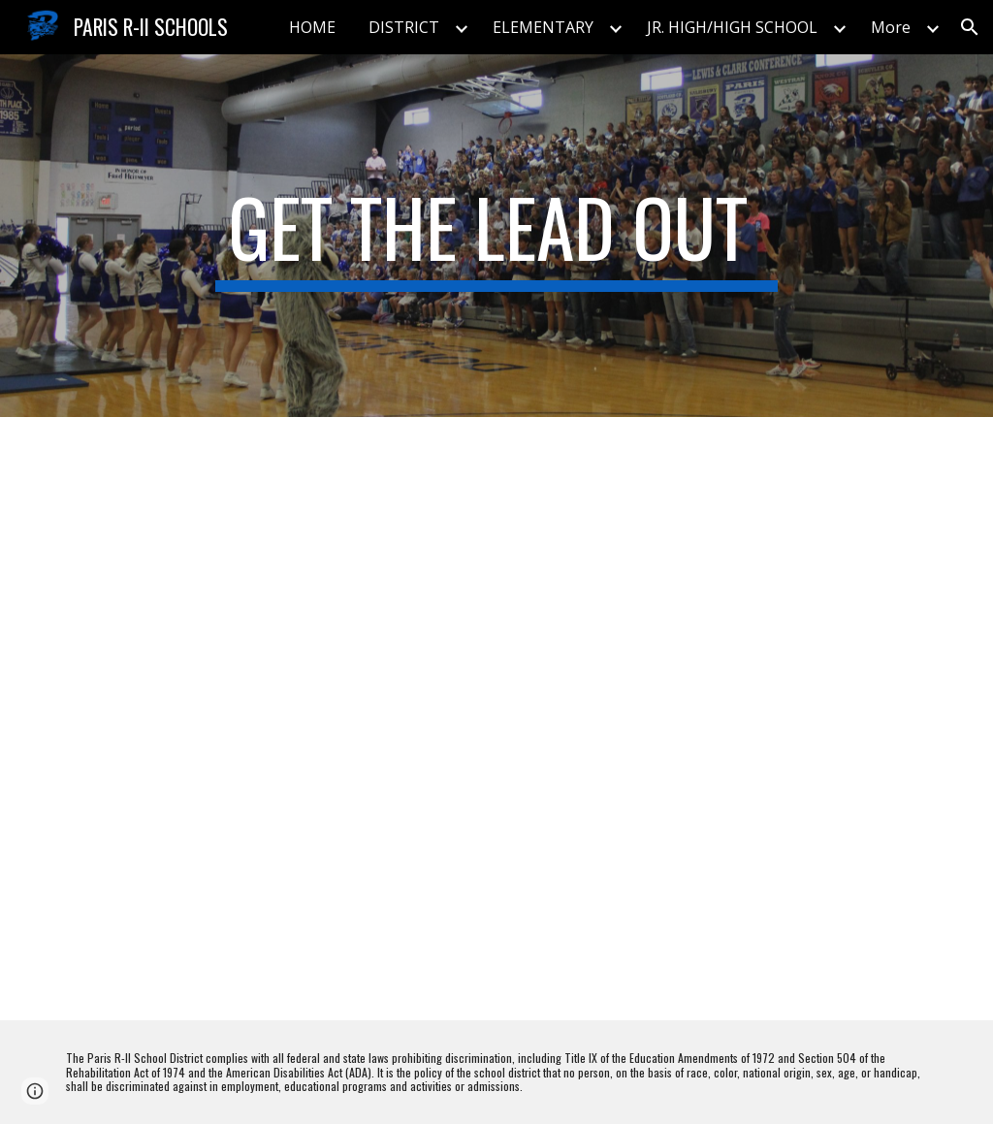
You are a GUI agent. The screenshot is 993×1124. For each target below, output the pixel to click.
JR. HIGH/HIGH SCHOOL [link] (732, 27)
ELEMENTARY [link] (543, 27)
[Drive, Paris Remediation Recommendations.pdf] (272, 718)
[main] (496, 236)
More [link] (891, 27)
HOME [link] (312, 27)
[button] (969, 27)
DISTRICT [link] (403, 27)
